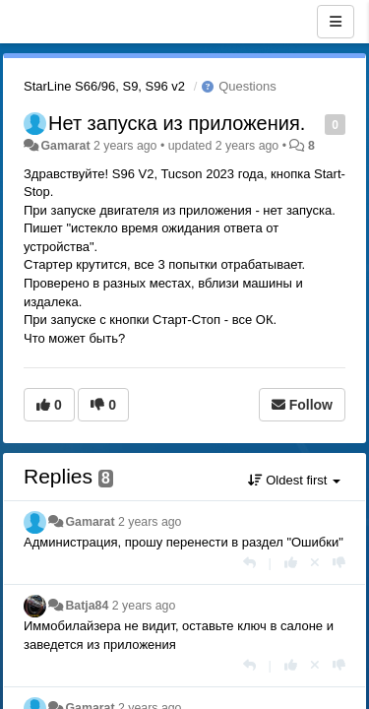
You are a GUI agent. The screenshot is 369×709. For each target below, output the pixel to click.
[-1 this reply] (339, 562)
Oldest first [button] (294, 480)
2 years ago (150, 522)
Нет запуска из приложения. (176, 123)
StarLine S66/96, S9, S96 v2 (104, 86)
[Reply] (249, 562)
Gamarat (65, 146)
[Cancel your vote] (315, 562)
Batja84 (86, 605)
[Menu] (335, 21)
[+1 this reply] (290, 562)
